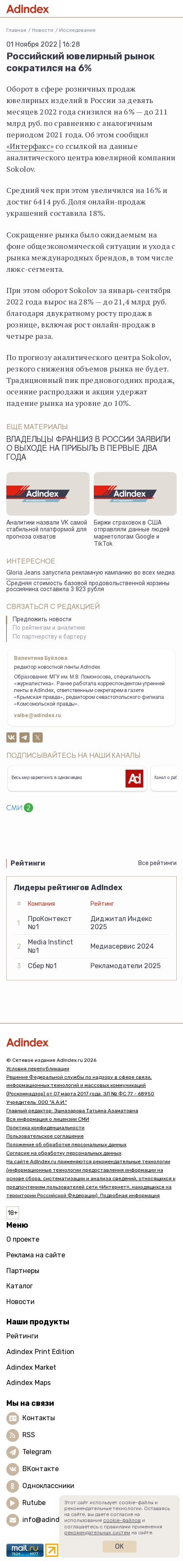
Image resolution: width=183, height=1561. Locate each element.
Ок (119, 1546)
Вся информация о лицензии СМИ (47, 1119)
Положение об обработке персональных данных (66, 1145)
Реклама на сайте (35, 1255)
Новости (42, 30)
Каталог (19, 1286)
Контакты (38, 1418)
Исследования (77, 30)
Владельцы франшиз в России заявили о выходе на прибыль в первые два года (88, 449)
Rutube (34, 1503)
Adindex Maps (28, 1383)
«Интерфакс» (30, 146)
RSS (28, 1435)
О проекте (22, 1239)
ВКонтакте (40, 1469)
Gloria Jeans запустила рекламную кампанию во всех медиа (90, 573)
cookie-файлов (122, 1520)
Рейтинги (22, 1336)
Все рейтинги (157, 863)
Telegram (37, 1452)
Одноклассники (48, 1486)
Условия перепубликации (37, 1069)
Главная (16, 30)
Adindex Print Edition (40, 1352)
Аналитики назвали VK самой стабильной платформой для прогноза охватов (46, 530)
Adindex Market (31, 1367)
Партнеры (22, 1271)
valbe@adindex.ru (37, 715)
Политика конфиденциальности (45, 1128)
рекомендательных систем (97, 1533)
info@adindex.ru (49, 1520)
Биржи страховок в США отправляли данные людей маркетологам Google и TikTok (131, 533)
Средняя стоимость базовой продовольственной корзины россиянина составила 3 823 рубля (87, 587)
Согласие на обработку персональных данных (63, 1153)
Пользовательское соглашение (45, 1136)
